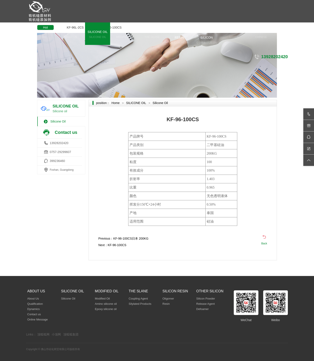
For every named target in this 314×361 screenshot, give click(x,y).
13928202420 (59, 143)
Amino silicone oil (106, 303)
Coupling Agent (138, 298)
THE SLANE (152, 34)
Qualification (35, 303)
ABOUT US (70, 34)
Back (264, 243)
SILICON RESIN (179, 37)
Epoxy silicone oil (106, 309)
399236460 (57, 161)
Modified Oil (102, 298)
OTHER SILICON (206, 37)
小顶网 (56, 334)
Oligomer (168, 298)
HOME (43, 34)
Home (115, 103)
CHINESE (261, 34)
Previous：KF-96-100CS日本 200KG (123, 238)
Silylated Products (140, 303)
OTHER (234, 34)
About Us (33, 298)
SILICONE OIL (97, 34)
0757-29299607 (60, 152)
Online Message (37, 319)
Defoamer (202, 309)
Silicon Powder (205, 298)
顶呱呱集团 (70, 334)
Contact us (34, 314)
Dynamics (33, 309)
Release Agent (205, 303)
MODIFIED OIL (124, 34)
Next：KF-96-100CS (112, 245)
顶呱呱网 (43, 334)
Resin (166, 303)
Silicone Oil (58, 121)
